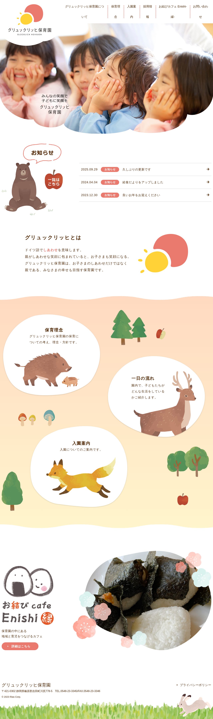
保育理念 (115, 11)
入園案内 (131, 11)
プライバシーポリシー (193, 685)
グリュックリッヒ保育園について (84, 11)
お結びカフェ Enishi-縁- (173, 11)
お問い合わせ (200, 11)
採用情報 (147, 11)
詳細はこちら (18, 646)
